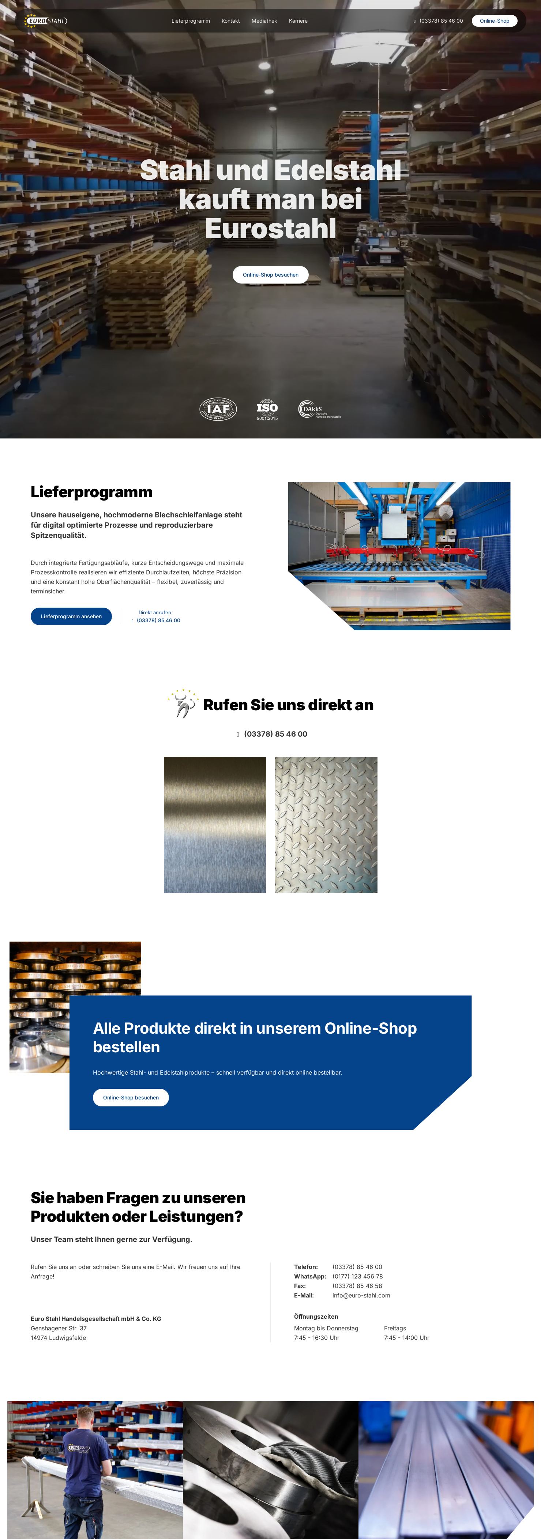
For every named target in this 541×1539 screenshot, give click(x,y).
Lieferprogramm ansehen (71, 616)
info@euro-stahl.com (361, 1295)
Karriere (298, 21)
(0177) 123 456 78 (358, 1276)
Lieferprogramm (191, 21)
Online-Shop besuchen (270, 274)
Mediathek (264, 21)
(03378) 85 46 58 (357, 1285)
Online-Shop (495, 21)
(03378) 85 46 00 (441, 21)
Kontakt (231, 21)
